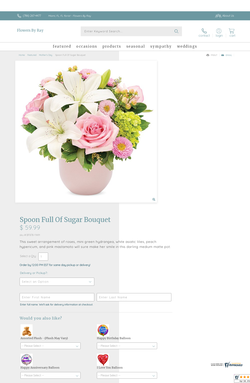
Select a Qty (133, 103)
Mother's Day (45, 53)
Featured (31, 53)
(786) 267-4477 (32, 15)
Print (212, 53)
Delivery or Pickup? (139, 120)
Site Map (225, 379)
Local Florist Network (203, 379)
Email (226, 53)
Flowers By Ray (30, 30)
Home (22, 53)
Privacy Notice (178, 379)
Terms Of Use (158, 379)
